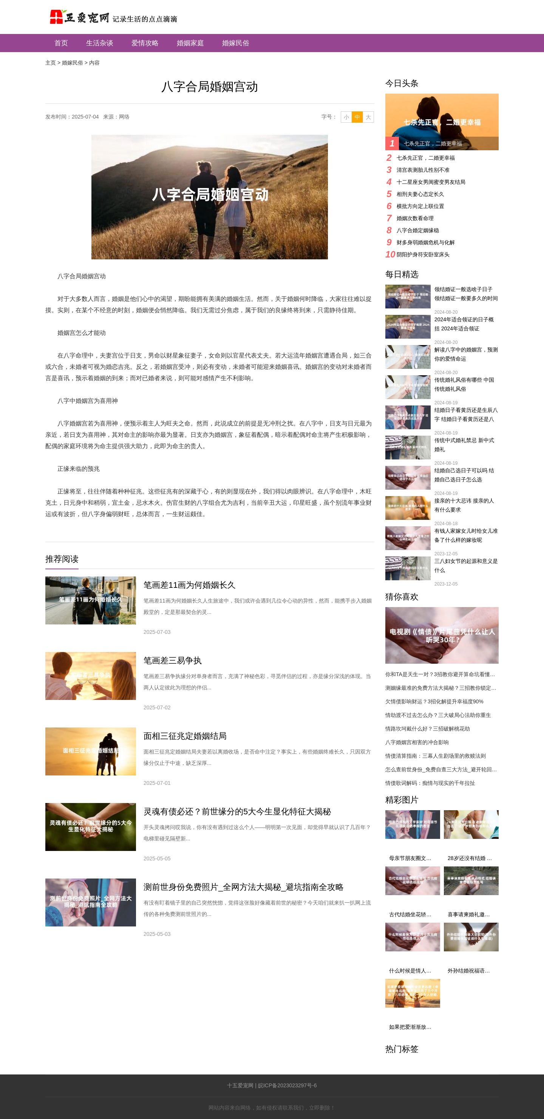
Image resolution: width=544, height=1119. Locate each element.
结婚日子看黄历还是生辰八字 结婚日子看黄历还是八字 (466, 415)
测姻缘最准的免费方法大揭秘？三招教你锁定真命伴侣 (442, 688)
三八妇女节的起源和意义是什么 (466, 565)
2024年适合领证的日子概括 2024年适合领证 (464, 323)
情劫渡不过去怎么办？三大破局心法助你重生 (438, 715)
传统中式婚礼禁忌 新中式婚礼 (464, 444)
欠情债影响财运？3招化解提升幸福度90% (434, 701)
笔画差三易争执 (173, 660)
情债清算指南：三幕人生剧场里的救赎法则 (435, 756)
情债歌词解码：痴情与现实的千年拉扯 (430, 783)
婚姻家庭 (190, 43)
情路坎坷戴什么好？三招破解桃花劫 (427, 729)
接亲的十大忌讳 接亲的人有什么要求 (464, 505)
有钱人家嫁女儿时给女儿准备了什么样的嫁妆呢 (466, 535)
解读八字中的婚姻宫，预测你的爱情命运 (466, 354)
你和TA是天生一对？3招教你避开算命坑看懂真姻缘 (442, 674)
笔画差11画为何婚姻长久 (190, 585)
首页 (61, 43)
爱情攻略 (145, 43)
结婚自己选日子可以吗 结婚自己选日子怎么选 (464, 474)
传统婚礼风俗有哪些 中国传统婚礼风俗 (464, 384)
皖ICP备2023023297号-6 (287, 1085)
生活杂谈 (99, 43)
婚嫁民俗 (235, 43)
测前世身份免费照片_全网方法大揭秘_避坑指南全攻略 (244, 887)
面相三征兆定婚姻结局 (185, 736)
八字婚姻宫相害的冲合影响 (417, 742)
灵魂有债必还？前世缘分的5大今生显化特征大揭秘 (237, 811)
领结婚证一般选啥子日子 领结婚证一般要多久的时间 (466, 293)
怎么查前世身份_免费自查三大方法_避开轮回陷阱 (442, 769)
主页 (50, 63)
